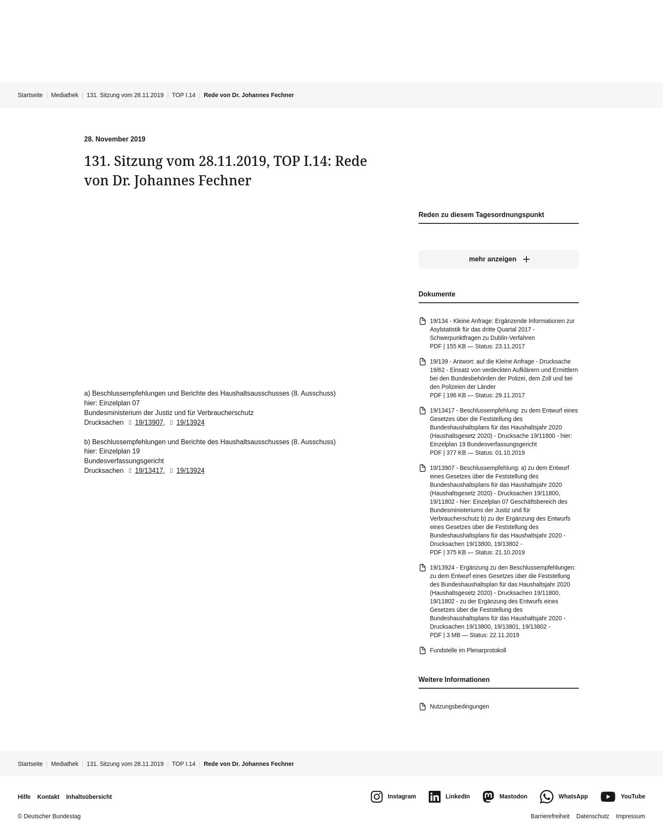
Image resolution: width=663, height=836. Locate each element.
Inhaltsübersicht (89, 796)
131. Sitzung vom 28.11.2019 (125, 95)
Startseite (30, 95)
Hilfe (24, 796)
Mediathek (65, 95)
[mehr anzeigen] (499, 259)
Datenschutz (592, 816)
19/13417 (144, 471)
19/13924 (186, 422)
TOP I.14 (184, 95)
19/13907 (144, 422)
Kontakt (48, 796)
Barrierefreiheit (550, 816)
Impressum (630, 816)
